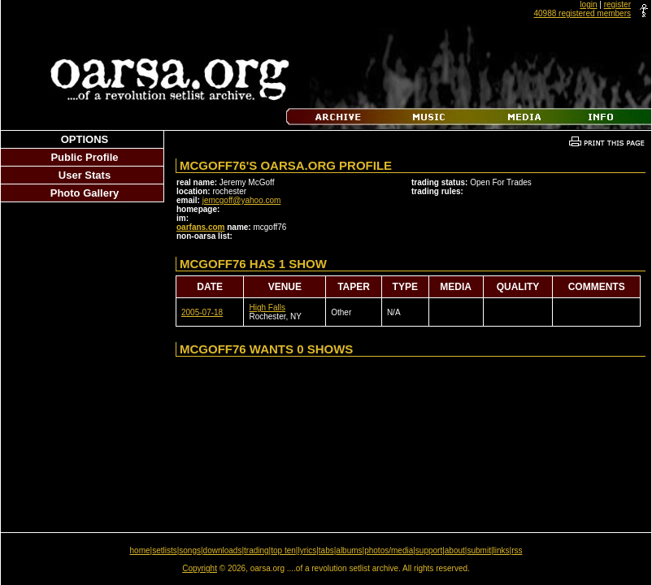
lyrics (307, 550)
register (617, 4)
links (501, 550)
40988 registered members (582, 13)
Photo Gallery (85, 193)
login (588, 4)
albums (349, 550)
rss (516, 550)
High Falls (267, 307)
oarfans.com (200, 227)
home (140, 550)
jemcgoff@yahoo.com (241, 200)
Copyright (199, 568)
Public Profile (84, 157)
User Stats (85, 175)
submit (478, 550)
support (428, 550)
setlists (164, 550)
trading (256, 550)
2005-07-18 (202, 312)
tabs (326, 550)
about (455, 550)
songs (190, 550)
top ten (283, 550)
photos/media (388, 550)
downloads (222, 550)
